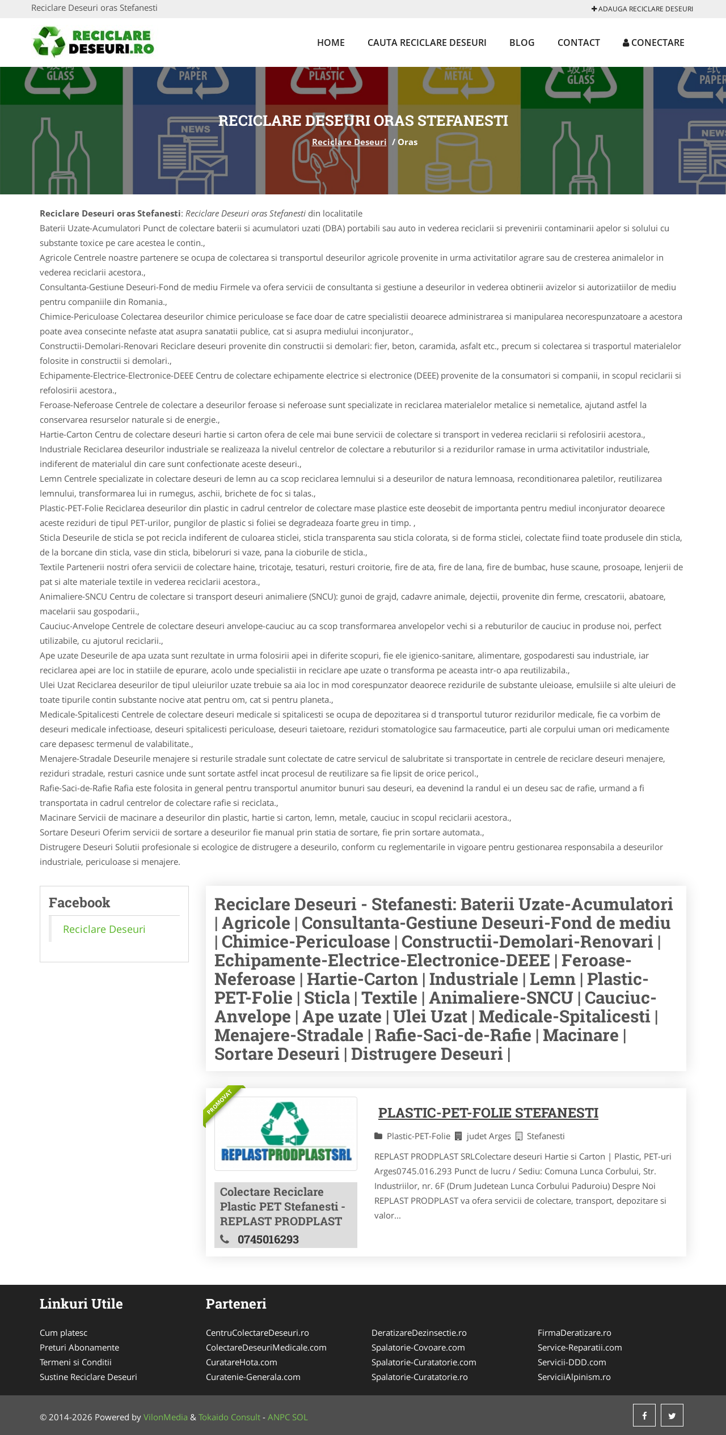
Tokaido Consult (229, 1417)
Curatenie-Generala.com (253, 1376)
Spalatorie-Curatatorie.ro (420, 1376)
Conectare (654, 42)
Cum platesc (63, 1332)
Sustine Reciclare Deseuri (88, 1376)
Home (331, 42)
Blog (522, 42)
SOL (300, 1417)
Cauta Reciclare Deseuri (427, 42)
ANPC (279, 1417)
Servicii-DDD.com (572, 1362)
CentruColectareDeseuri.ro (257, 1332)
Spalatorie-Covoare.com (418, 1347)
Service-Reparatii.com (580, 1347)
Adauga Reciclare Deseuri (642, 9)
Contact (579, 42)
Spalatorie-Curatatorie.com (424, 1362)
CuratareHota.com (241, 1362)
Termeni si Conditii (76, 1362)
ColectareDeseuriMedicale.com (266, 1347)
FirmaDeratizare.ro (574, 1332)
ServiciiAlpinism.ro (574, 1376)
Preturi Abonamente (79, 1347)
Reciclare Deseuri (349, 141)
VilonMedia (165, 1417)
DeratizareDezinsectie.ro (419, 1332)
